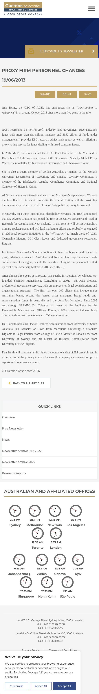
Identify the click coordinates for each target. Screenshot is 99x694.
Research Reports (14, 473)
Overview (8, 417)
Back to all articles (26, 383)
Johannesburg (19, 566)
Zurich (42, 566)
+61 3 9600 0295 (54, 627)
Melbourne (34, 522)
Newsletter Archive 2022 (18, 462)
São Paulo (67, 586)
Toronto (38, 542)
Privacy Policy (30, 640)
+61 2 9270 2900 (54, 614)
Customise (16, 686)
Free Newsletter (13, 428)
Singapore (26, 586)
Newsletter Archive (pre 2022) (22, 451)
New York (54, 522)
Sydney (15, 522)
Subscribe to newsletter (61, 53)
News (6, 440)
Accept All (64, 686)
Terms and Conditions (63, 640)
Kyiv (78, 566)
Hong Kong (47, 586)
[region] (40, 672)
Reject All (40, 686)
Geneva (60, 566)
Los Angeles (76, 522)
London (56, 542)
